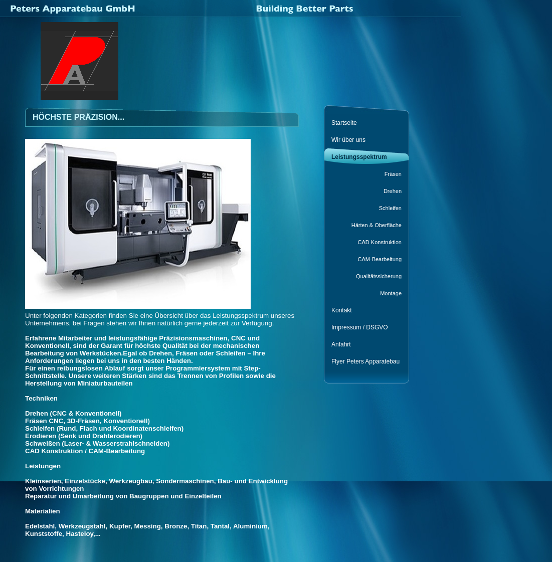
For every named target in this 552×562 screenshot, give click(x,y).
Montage (391, 293)
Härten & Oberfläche (376, 225)
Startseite (344, 122)
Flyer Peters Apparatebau (365, 361)
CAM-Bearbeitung (380, 259)
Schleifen (390, 208)
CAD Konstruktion (380, 242)
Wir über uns (348, 139)
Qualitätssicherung (379, 276)
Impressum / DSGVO (359, 327)
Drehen (393, 191)
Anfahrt (341, 344)
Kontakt (341, 310)
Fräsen (393, 174)
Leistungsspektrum (359, 156)
